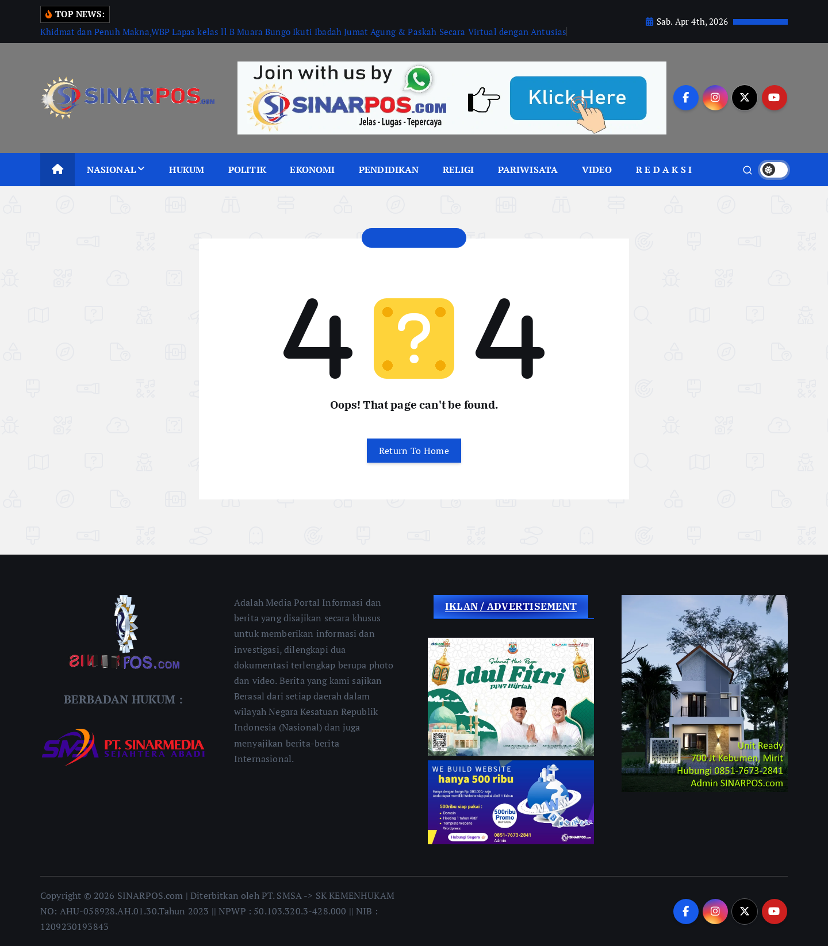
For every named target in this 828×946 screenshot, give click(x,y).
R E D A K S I (664, 169)
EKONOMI (312, 169)
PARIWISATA (528, 169)
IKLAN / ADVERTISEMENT (511, 606)
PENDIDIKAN (389, 169)
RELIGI (458, 169)
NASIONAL (111, 169)
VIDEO (597, 169)
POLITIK (247, 169)
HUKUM (186, 169)
